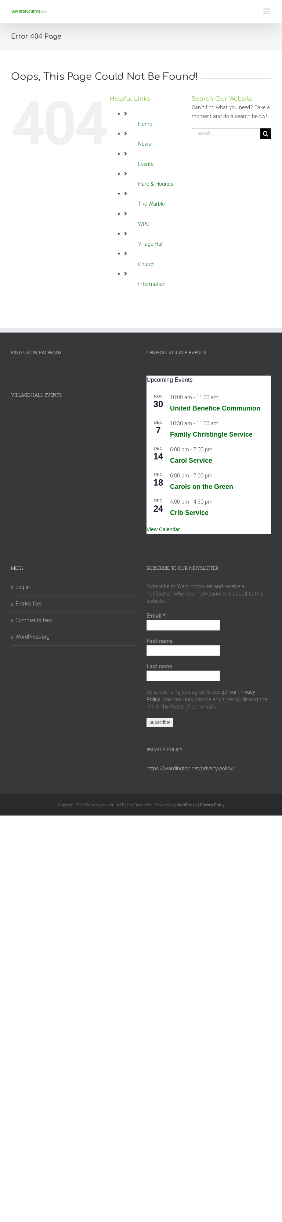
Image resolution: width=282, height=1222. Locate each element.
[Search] (265, 133)
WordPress (187, 805)
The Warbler (152, 204)
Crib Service (189, 512)
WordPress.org (32, 637)
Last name (159, 667)
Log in (22, 587)
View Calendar (163, 529)
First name (160, 641)
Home (145, 124)
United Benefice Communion (215, 408)
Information (152, 284)
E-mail (156, 616)
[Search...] (226, 133)
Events (145, 164)
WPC (143, 224)
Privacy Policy (212, 805)
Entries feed (29, 604)
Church (146, 264)
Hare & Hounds (155, 184)
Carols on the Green (201, 486)
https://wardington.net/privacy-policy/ (191, 768)
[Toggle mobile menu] (267, 11)
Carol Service (191, 460)
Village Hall (150, 244)
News (144, 144)
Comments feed (34, 620)
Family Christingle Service (211, 434)
